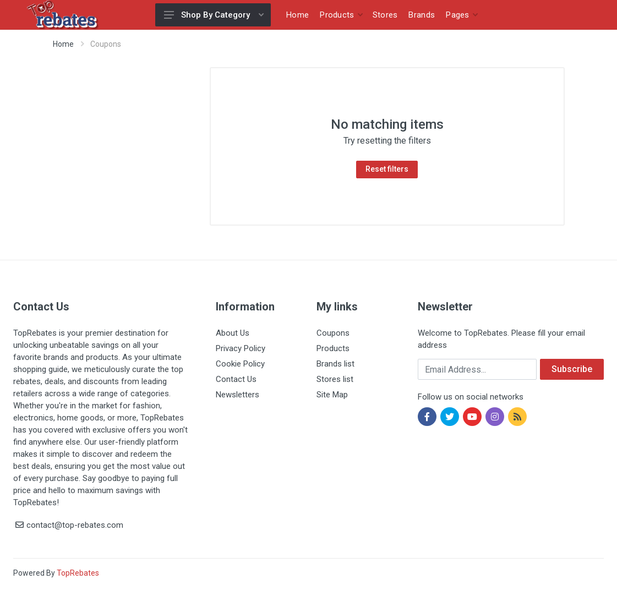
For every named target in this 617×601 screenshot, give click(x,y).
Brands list (335, 364)
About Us (232, 333)
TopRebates (78, 573)
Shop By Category (214, 15)
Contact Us (236, 379)
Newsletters (237, 395)
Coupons (333, 333)
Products (333, 348)
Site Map (332, 395)
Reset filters (386, 169)
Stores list (334, 379)
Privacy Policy (240, 348)
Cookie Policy (240, 364)
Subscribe (572, 369)
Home (63, 44)
